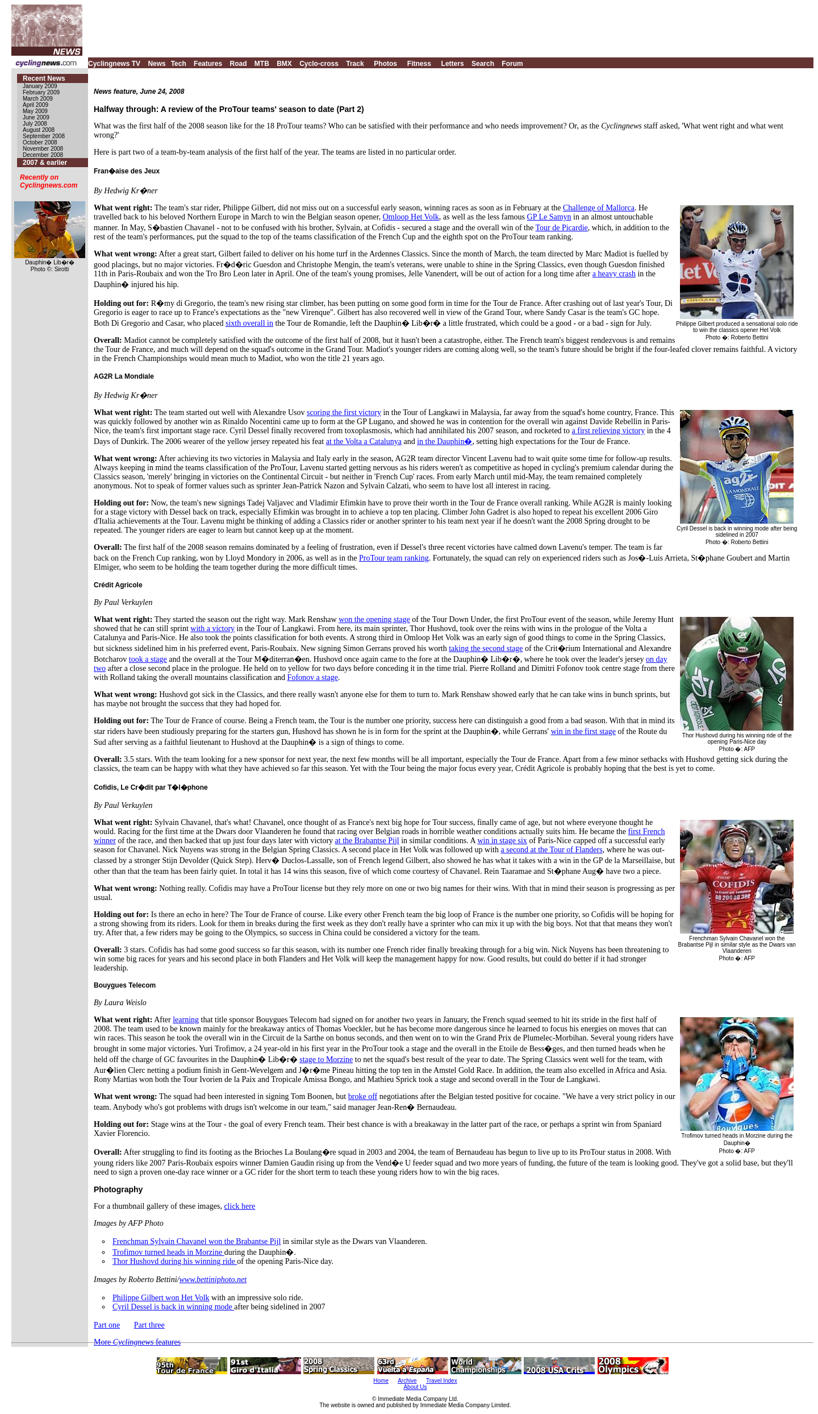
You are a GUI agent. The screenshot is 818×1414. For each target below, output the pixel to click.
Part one (107, 1325)
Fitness (419, 64)
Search (482, 64)
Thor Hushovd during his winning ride (174, 1261)
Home (381, 1381)
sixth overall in (249, 323)
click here (239, 1206)
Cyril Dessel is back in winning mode (173, 1307)
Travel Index (441, 1381)
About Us (415, 1387)
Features (208, 64)
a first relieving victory (608, 430)
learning (186, 1019)
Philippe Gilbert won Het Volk (161, 1297)
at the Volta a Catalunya (364, 441)
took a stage (148, 659)
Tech (178, 64)
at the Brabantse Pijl (367, 840)
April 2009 (35, 105)
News (156, 64)
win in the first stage (583, 731)
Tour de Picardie (561, 227)
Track (355, 64)
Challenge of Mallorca (599, 208)
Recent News (44, 78)
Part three (149, 1325)
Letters (452, 64)
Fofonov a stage (312, 677)
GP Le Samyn (549, 217)
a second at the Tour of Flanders (552, 849)
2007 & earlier (45, 163)
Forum (512, 64)
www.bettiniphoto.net (213, 1279)
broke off (362, 1096)
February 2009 (41, 92)
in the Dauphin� (444, 441)
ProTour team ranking (394, 558)
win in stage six (502, 840)
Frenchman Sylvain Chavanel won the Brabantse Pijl (196, 1241)
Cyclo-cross (319, 64)
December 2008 (43, 155)
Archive (407, 1381)
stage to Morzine (326, 1059)
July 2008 (35, 124)
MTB (261, 64)
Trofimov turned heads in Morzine (168, 1252)
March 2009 (38, 99)
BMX (284, 64)
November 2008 (43, 149)
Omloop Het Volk (411, 217)
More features (137, 1342)
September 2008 (44, 136)
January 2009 (40, 86)
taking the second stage (486, 648)
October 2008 (40, 142)
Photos (385, 64)
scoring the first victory (344, 412)
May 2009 (35, 111)
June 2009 (36, 117)
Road (238, 64)
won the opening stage (374, 619)
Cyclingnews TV (114, 64)
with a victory (212, 628)
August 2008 (39, 130)
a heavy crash (614, 273)
